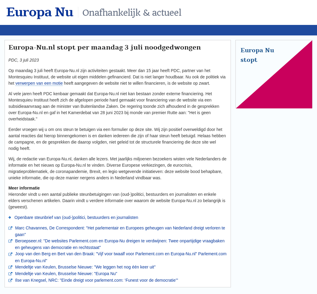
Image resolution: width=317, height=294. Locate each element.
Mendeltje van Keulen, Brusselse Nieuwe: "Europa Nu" (65, 273)
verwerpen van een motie (39, 83)
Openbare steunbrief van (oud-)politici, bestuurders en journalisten (75, 217)
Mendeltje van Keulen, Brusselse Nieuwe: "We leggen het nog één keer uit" (84, 267)
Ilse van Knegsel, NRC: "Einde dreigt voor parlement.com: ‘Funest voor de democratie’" (96, 280)
